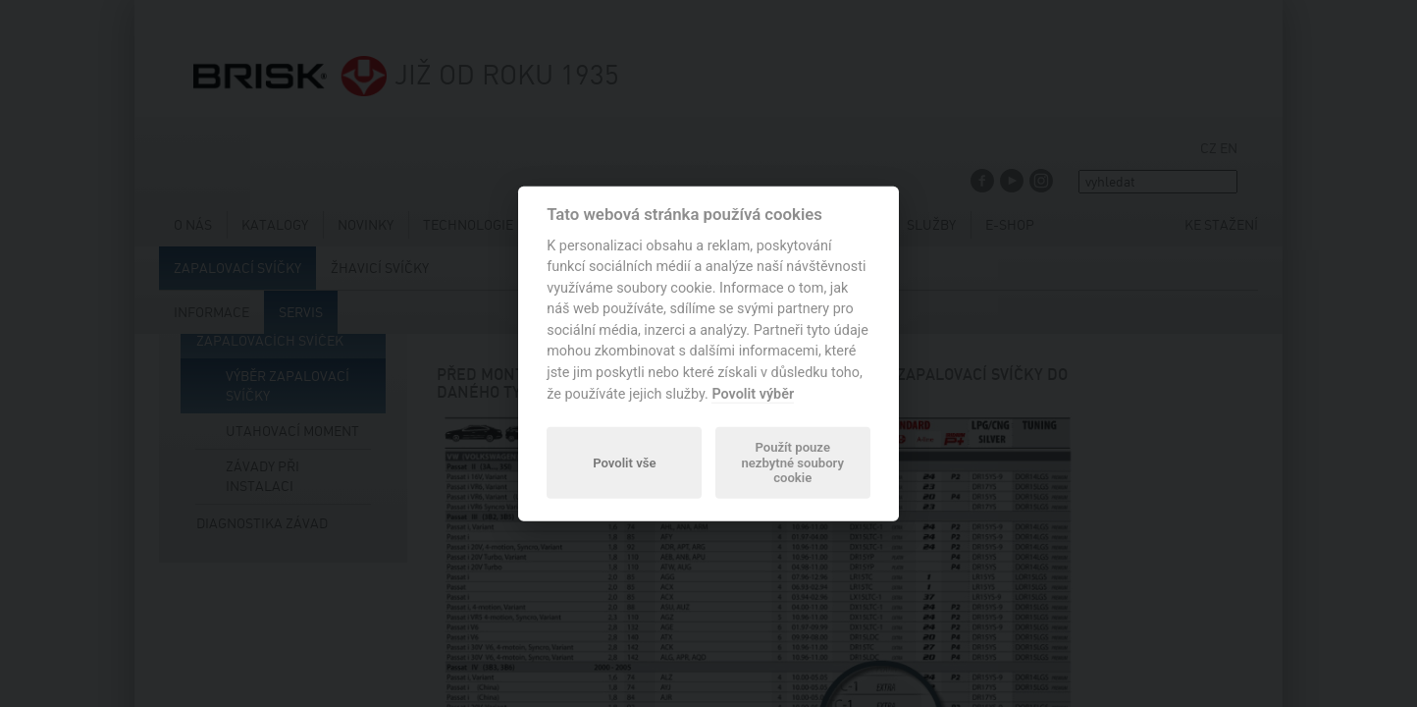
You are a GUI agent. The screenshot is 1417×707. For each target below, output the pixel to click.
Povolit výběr (752, 393)
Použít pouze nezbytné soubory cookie (792, 463)
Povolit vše (624, 462)
